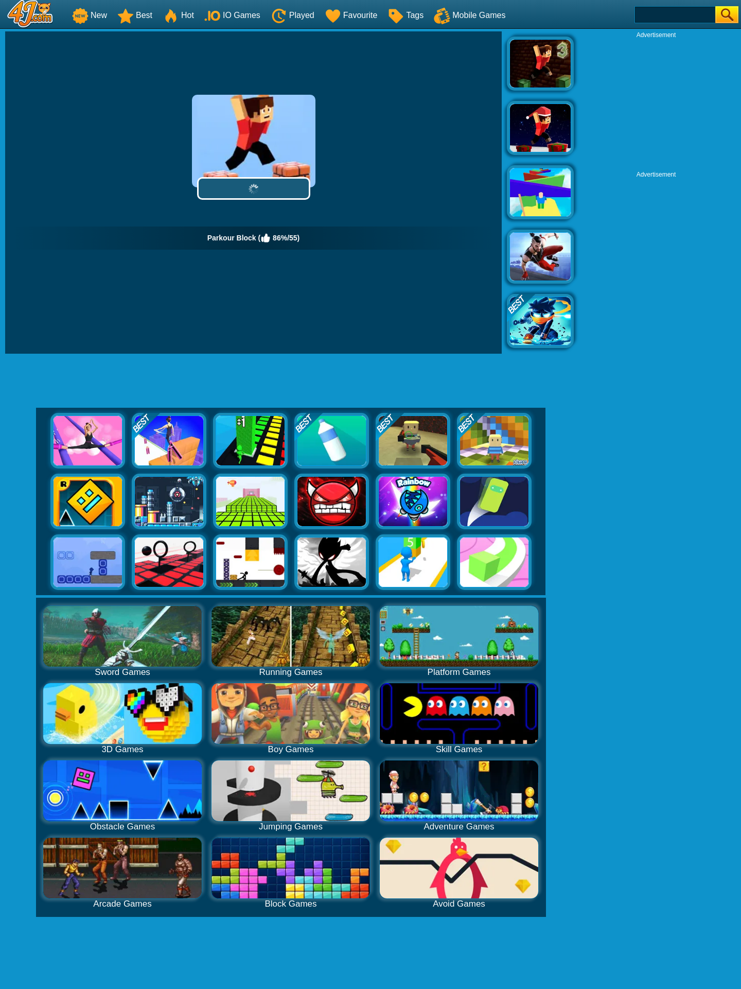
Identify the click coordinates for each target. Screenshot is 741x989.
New (89, 15)
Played (292, 15)
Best (134, 15)
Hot (178, 15)
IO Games (232, 15)
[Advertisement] (656, 103)
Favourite (351, 15)
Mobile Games (469, 15)
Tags (405, 15)
